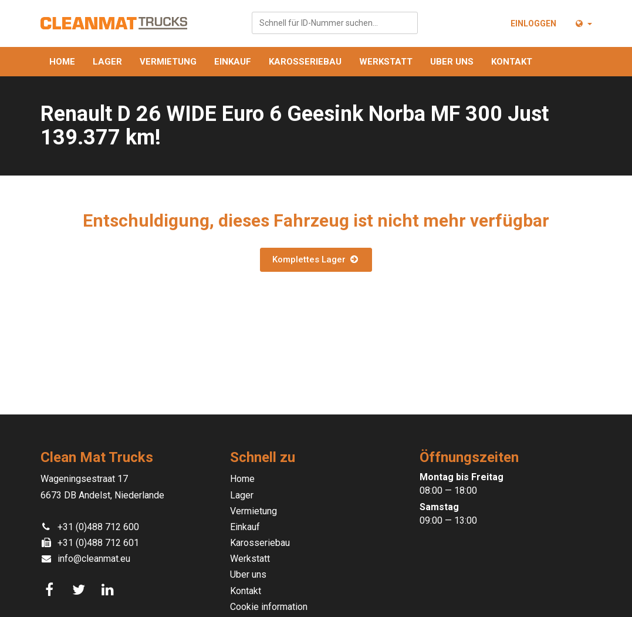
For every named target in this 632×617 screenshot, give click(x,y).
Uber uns (452, 61)
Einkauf (232, 61)
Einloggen (533, 23)
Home (62, 61)
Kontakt (511, 61)
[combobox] (335, 23)
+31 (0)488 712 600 (98, 526)
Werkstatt (386, 61)
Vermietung (168, 61)
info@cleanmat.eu (94, 558)
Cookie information (268, 606)
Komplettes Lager (315, 259)
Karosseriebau (305, 61)
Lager (107, 61)
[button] (583, 23)
